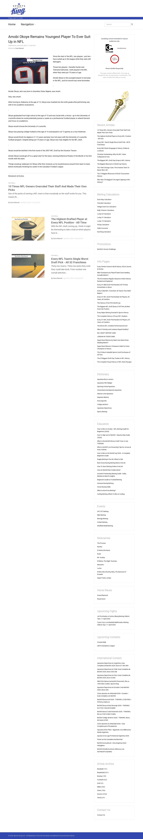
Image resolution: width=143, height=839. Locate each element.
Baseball (100, 769)
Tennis (99, 798)
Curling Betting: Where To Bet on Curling (111, 494)
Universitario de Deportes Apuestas (109, 390)
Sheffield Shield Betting (105, 526)
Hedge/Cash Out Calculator (106, 207)
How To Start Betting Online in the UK (110, 466)
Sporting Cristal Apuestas (106, 386)
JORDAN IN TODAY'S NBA (106, 336)
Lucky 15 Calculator (104, 221)
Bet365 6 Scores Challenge (106, 249)
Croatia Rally (101, 642)
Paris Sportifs (102, 401)
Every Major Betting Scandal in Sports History (112, 312)
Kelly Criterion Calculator (105, 210)
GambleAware (121, 48)
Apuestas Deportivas (104, 408)
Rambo (99, 547)
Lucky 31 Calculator (104, 217)
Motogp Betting (102, 518)
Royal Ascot (101, 599)
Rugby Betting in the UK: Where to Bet (110, 459)
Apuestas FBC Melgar (104, 383)
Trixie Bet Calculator (104, 203)
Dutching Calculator (104, 232)
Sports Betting (102, 411)
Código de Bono (102, 404)
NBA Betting (101, 515)
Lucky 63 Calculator (104, 214)
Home (12, 24)
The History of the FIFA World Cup (108, 303)
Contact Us (101, 815)
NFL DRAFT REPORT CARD (106, 333)
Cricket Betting (102, 522)
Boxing (99, 776)
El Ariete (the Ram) (103, 550)
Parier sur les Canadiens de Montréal (109, 739)
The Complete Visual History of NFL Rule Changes (114, 362)
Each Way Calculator (104, 199)
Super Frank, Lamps (104, 578)
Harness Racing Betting (105, 483)
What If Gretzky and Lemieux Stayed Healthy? (113, 329)
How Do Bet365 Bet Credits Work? (109, 470)
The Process (101, 543)
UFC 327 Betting (102, 511)
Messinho (100, 565)
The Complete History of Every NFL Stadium (112, 316)
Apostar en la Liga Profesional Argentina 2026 (113, 736)
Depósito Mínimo (103, 397)
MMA (99, 787)
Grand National (102, 595)
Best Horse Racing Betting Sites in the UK (111, 463)
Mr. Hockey (101, 557)
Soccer (99, 794)
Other (99, 790)
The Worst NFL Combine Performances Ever (112, 326)
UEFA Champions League (106, 646)
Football (100, 780)
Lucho (99, 568)
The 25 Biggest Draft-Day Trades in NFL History (113, 358)
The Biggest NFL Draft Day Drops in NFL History (113, 160)
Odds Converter (102, 228)
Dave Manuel (19, 48)
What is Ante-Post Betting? (106, 490)
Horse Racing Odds (103, 487)
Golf (98, 783)
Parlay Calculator (103, 225)
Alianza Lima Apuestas (105, 394)
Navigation (27, 24)
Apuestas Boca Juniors (105, 379)
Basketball (100, 772)
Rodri (99, 554)
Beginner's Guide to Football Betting (109, 480)
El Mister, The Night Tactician (107, 561)
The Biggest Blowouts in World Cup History (112, 164)
